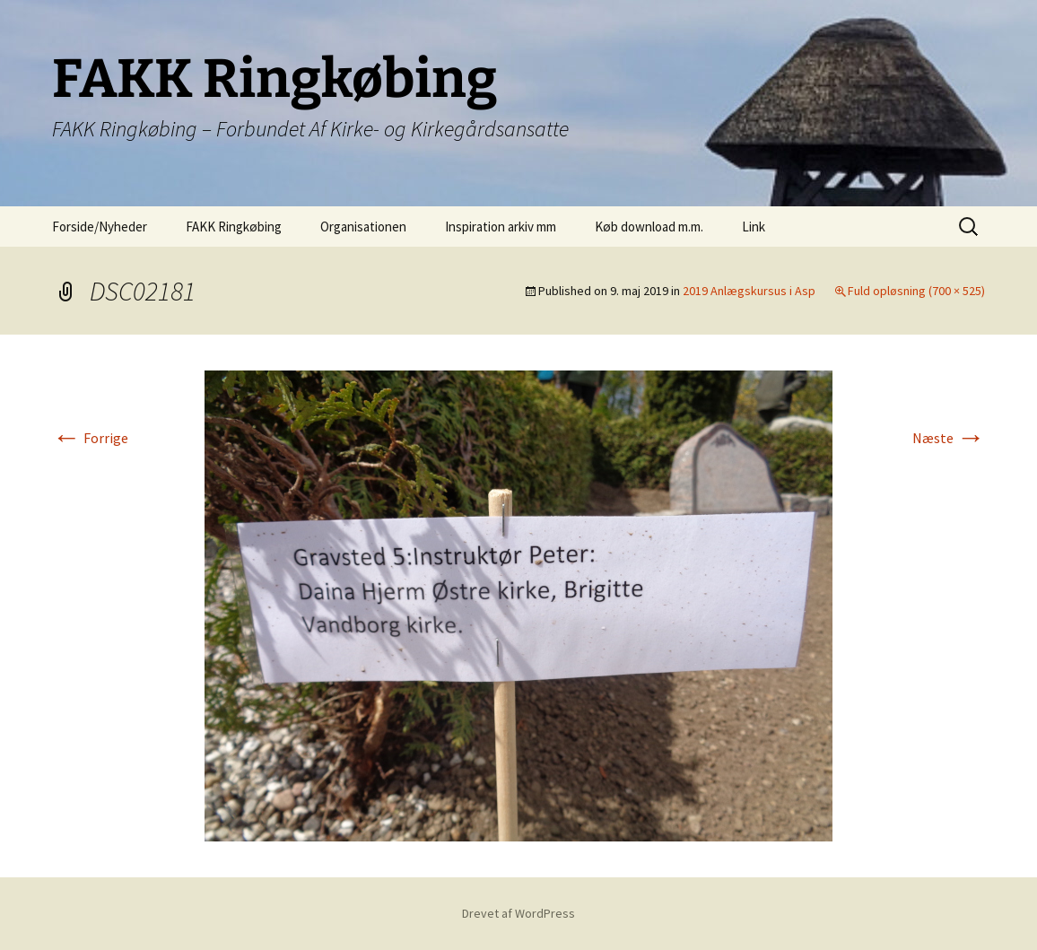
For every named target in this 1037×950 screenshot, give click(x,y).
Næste (948, 438)
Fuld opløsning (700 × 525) (916, 291)
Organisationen (363, 226)
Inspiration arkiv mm (500, 226)
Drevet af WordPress (518, 913)
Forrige (90, 438)
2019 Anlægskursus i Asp (749, 291)
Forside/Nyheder (99, 226)
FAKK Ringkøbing (234, 226)
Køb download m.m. (649, 226)
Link (753, 226)
